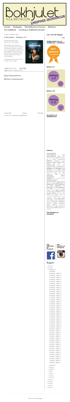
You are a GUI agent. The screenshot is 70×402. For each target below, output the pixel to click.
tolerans (48, 207)
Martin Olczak (59, 193)
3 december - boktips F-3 (55, 354)
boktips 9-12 (10, 70)
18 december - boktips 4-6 (55, 293)
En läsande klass (56, 172)
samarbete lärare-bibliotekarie (56, 199)
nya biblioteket (55, 196)
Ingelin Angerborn (61, 181)
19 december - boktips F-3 (55, 291)
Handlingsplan (17, 27)
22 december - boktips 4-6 (55, 277)
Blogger (40, 398)
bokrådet (49, 166)
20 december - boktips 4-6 (55, 285)
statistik (48, 204)
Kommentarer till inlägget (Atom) (19, 115)
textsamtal (49, 206)
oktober (51, 367)
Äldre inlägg (40, 113)
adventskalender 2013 (53, 156)
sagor (63, 197)
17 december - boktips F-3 (55, 299)
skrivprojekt (54, 201)
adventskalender (51, 153)
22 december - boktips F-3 (55, 279)
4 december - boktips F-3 (55, 350)
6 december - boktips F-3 (55, 342)
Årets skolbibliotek (10, 30)
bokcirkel (63, 160)
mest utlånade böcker (57, 194)
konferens (53, 190)
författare (63, 175)
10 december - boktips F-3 (55, 327)
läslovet (63, 191)
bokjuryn (54, 162)
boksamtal (53, 166)
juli (50, 371)
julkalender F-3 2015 (52, 187)
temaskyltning (62, 204)
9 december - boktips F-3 (55, 330)
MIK (64, 194)
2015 (49, 379)
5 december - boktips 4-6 (55, 344)
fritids (56, 174)
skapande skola (53, 200)
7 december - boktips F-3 (55, 338)
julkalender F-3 (60, 186)
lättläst (54, 193)
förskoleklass (50, 177)
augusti (51, 369)
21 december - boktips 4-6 (55, 281)
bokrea (63, 165)
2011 (49, 387)
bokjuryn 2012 (61, 162)
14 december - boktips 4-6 (55, 309)
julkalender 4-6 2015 (52, 184)
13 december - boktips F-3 (55, 315)
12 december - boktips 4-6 (55, 317)
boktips (57, 166)
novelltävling (49, 196)
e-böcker (56, 171)
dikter (48, 171)
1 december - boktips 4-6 (55, 360)
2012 (49, 385)
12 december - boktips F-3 (55, 319)
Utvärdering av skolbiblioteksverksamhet (32, 30)
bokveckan (49, 169)
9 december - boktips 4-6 (55, 328)
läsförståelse (58, 191)
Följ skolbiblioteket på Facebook (35, 27)
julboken (54, 182)
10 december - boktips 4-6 (55, 325)
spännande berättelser (52, 203)
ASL (60, 157)
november (51, 365)
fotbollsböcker (49, 174)
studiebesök (54, 204)
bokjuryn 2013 (51, 163)
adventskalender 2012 (56, 155)
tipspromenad (62, 206)
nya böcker (61, 196)
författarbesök (50, 175)
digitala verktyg (61, 169)
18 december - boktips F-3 (55, 295)
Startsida (7, 27)
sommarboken (61, 201)
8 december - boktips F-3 (55, 334)
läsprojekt (49, 193)
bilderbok (49, 160)
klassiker (63, 188)
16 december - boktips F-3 (55, 303)
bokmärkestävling (51, 165)
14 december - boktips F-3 (55, 311)
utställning (60, 207)
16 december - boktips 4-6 (55, 301)
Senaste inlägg (7, 113)
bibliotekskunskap (61, 159)
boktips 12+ (62, 166)
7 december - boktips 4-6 (55, 336)
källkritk (57, 190)
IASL (54, 178)
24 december (52, 271)
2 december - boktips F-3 (55, 358)
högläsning (49, 178)
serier (48, 200)
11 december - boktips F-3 (55, 323)
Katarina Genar (57, 188)
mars (50, 375)
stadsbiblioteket (62, 203)
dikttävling (51, 171)
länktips (53, 191)
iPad (48, 182)
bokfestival (49, 162)
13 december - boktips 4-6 (55, 313)
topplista (52, 207)
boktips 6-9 (51, 168)
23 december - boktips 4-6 (55, 273)
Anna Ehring (52, 157)
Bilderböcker (52, 27)
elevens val (60, 171)
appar (57, 157)
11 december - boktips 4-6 (55, 321)
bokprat (58, 165)
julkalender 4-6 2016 (18, 70)
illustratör (63, 178)
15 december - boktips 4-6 (55, 305)
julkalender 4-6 (60, 183)
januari (51, 377)
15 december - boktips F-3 (55, 307)
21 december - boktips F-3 (55, 283)
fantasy (63, 172)
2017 (49, 266)
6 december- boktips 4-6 (55, 340)
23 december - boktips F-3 (55, 275)
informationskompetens (52, 180)
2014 (49, 381)
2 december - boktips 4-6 (55, 356)
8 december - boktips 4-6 (55, 332)
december (51, 269)
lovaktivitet (62, 190)
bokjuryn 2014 (61, 163)
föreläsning (63, 174)
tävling (56, 207)
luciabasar (49, 191)
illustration (58, 178)
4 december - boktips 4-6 (55, 348)
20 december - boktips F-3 (55, 287)
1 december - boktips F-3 (55, 362)
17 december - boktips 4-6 (55, 297)
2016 (49, 267)
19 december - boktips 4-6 (55, 289)
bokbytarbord (56, 160)
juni (50, 373)
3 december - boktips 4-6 (55, 352)
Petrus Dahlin (56, 197)
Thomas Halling (55, 206)
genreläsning (62, 177)
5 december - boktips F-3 (55, 346)
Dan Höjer (54, 169)
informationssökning (51, 181)
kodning (48, 190)
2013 (49, 383)
